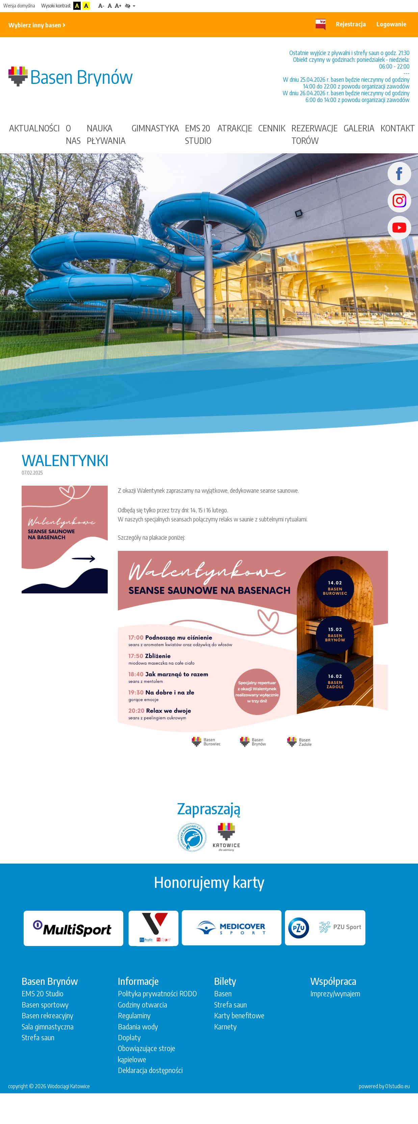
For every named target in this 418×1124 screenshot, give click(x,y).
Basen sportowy (45, 1004)
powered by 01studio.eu (384, 1086)
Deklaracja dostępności (150, 1070)
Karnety (225, 1026)
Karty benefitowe (239, 1015)
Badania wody (138, 1026)
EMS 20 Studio (42, 993)
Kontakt (398, 128)
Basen (223, 993)
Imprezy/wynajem (335, 993)
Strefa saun (38, 1037)
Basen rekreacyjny (47, 1015)
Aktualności (34, 128)
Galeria (359, 128)
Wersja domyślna (19, 5)
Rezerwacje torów (314, 134)
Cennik (271, 128)
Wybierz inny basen (37, 25)
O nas (73, 134)
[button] (31, 288)
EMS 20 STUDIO (198, 134)
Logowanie (391, 24)
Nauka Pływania (106, 134)
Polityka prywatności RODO (157, 993)
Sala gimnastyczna (48, 1026)
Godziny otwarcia (142, 1004)
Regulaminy (134, 1015)
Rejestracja (351, 24)
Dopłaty (129, 1037)
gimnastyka (155, 128)
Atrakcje (234, 128)
